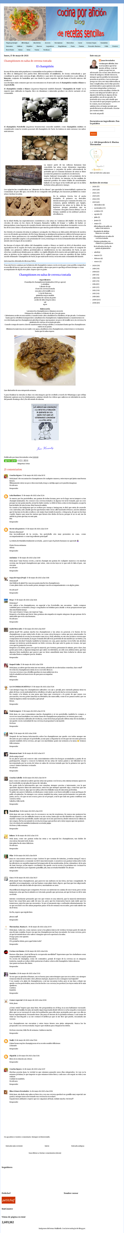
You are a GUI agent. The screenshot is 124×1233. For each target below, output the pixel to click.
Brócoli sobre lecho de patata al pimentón (102, 247)
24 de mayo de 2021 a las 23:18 (41, 1091)
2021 (94, 202)
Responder (13, 488)
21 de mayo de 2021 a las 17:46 (25, 1040)
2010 (94, 297)
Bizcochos (70, 43)
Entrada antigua (77, 1146)
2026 (94, 187)
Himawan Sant (15, 753)
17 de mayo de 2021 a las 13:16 (38, 578)
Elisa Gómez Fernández (19, 1091)
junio (96, 220)
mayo (96, 224)
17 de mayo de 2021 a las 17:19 (32, 664)
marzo (97, 255)
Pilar (11, 856)
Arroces (47, 43)
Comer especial (15, 1000)
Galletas (19, 46)
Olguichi (12, 1056)
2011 (94, 293)
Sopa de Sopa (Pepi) (17, 578)
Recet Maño (10, 50)
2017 (94, 275)
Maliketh (57, 1228)
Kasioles (12, 973)
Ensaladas (104, 43)
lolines (12, 836)
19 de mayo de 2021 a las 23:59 (40, 927)
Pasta (73, 46)
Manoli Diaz (14, 811)
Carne (80, 43)
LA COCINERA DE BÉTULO (20, 687)
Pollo (106, 46)
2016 (94, 278)
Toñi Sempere (15, 711)
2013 (94, 287)
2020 (94, 265)
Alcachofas (37, 43)
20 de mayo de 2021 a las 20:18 (34, 1000)
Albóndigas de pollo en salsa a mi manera (103, 227)
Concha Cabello (15, 778)
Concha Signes (15, 475)
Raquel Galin (14, 664)
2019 (94, 269)
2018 (94, 272)
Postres (115, 46)
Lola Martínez (15, 495)
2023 (94, 196)
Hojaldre (29, 46)
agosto (97, 214)
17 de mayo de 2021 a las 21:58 (33, 711)
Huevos (39, 46)
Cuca (11, 878)
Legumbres (50, 46)
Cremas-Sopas (91, 43)
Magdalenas (62, 46)
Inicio (47, 1146)
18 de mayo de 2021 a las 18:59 (34, 778)
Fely (11, 733)
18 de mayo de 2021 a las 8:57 (33, 753)
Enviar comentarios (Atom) (50, 1153)
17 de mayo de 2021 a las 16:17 (34, 629)
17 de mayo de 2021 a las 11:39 (36, 529)
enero (96, 261)
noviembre (98, 208)
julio (96, 217)
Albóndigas (25, 43)
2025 (94, 190)
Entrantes (9, 46)
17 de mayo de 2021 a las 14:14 (26, 600)
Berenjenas (58, 43)
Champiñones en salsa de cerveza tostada (104, 237)
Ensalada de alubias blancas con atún (101, 232)
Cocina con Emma (16, 951)
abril (96, 252)
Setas (28, 50)
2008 (94, 303)
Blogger (82, 1228)
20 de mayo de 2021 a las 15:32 (28, 973)
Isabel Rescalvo (15, 629)
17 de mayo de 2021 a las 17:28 (42, 687)
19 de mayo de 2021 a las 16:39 (25, 856)
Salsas (20, 50)
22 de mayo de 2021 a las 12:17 (33, 1069)
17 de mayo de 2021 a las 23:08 (24, 733)
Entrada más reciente (14, 1146)
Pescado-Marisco (94, 46)
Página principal (11, 43)
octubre (97, 211)
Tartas (37, 50)
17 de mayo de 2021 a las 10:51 (33, 475)
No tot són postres (17, 529)
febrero (97, 258)
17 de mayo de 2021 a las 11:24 (33, 495)
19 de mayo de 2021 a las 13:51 (27, 836)
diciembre (98, 205)
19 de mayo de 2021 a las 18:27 (25, 878)
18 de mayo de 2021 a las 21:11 (31, 811)
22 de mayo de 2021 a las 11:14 (28, 1056)
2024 (94, 193)
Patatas (81, 46)
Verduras (46, 50)
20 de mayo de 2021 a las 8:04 (36, 951)
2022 (94, 199)
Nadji (11, 1040)
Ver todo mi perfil (97, 114)
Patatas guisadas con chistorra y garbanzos (103, 242)
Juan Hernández (108, 60)
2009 (94, 300)
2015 (94, 281)
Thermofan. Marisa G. (18, 927)
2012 (94, 290)
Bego (11, 600)
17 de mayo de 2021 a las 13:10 (29, 558)
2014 (94, 284)
